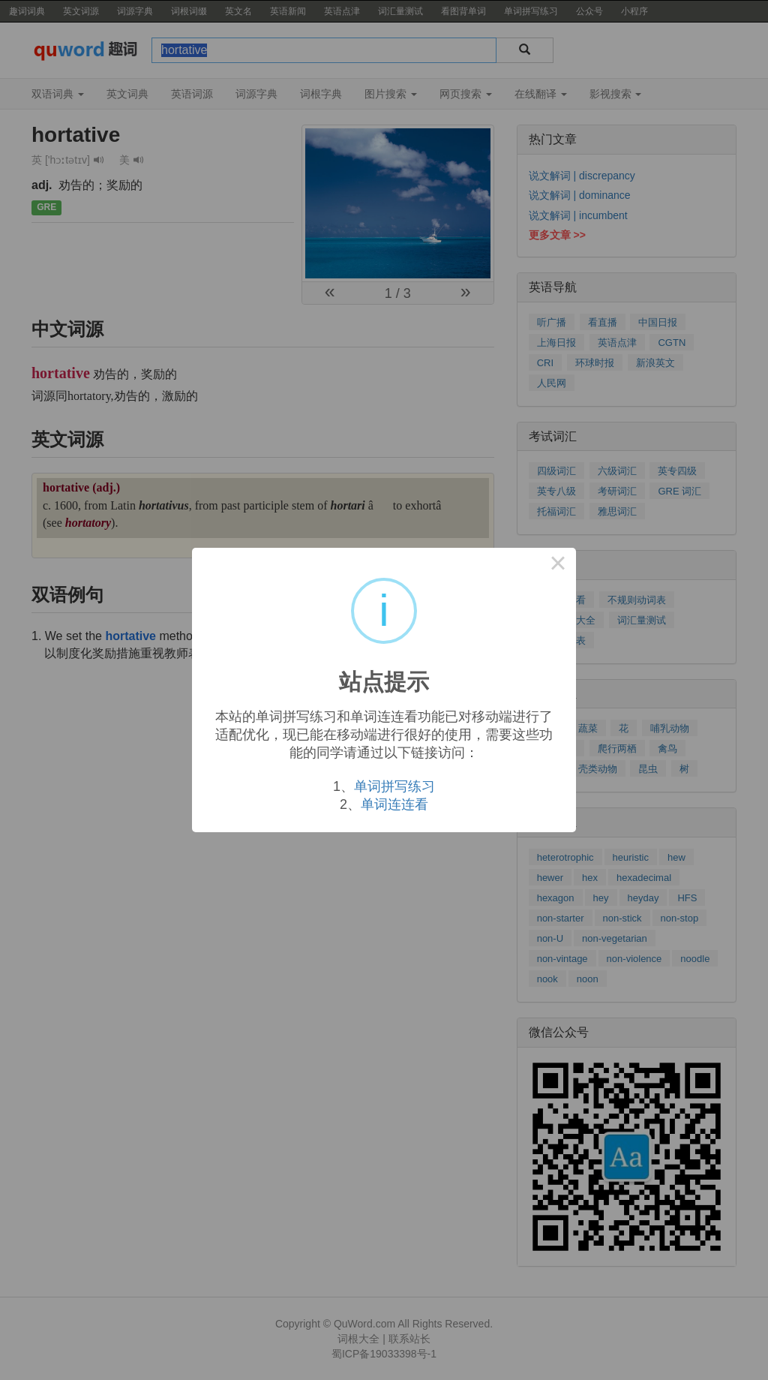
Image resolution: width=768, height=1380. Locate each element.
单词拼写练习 (394, 786)
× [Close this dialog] (558, 566)
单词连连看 (394, 804)
